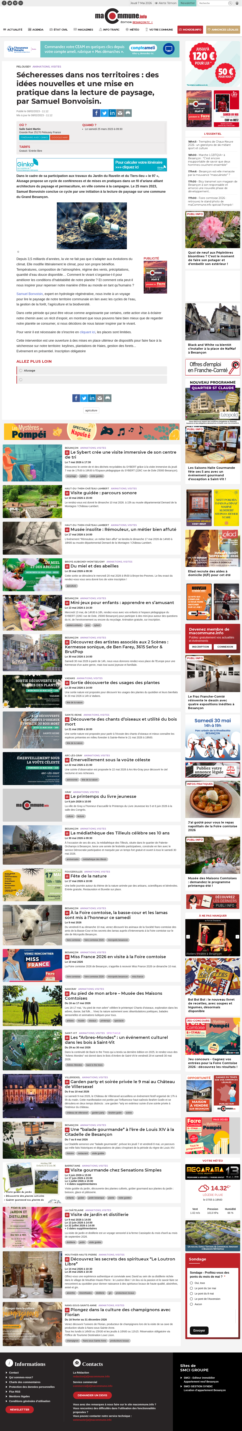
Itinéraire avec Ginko (34, 137)
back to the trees (94, 1065)
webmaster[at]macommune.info (92, 1419)
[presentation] (188, 937)
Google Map (60, 137)
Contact (14, 1372)
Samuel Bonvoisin (29, 294)
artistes (70, 1020)
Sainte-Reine (73, 714)
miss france (137, 976)
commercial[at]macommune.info (93, 1386)
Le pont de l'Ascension (207, 1298)
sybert (83, 476)
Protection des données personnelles (32, 1386)
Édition (126, 22)
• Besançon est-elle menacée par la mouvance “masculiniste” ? (211, 173)
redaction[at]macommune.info (91, 1376)
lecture (80, 816)
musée (81, 1020)
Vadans (70, 678)
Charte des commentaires (24, 1382)
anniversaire (73, 859)
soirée (129, 1112)
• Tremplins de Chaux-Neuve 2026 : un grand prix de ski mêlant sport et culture (210, 145)
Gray (68, 792)
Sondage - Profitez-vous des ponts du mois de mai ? (209, 1274)
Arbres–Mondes (74, 1065)
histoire (70, 1153)
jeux (88, 625)
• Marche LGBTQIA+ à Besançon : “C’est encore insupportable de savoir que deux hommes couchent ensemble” (209, 160)
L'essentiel (213, 133)
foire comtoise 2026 (94, 940)
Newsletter (19, 1409)
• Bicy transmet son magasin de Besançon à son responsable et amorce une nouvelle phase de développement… (212, 186)
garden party (98, 1112)
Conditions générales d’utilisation (29, 1401)
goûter (81, 1198)
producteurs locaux (125, 1293)
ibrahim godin (115, 1112)
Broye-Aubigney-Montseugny (85, 561)
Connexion (225, 646)
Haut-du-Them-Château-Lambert (87, 488)
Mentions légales (19, 1396)
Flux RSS (14, 1391)
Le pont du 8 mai (204, 1293)
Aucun (198, 1304)
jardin (82, 1242)
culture (70, 816)
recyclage (71, 476)
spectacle (119, 1020)
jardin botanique (96, 1198)
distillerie (71, 1242)
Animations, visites (47, 66)
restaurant (83, 1153)
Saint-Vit (71, 1033)
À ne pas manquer (213, 915)
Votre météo (213, 1160)
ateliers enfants (74, 625)
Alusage (27, 370)
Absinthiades (85, 1293)
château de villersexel (77, 1112)
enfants (70, 1198)
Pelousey (23, 66)
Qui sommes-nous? (21, 1377)
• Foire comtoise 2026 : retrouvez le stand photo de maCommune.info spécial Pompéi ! (210, 201)
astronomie (72, 779)
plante (111, 1198)
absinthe (71, 1293)
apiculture (71, 586)
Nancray (70, 989)
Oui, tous (200, 1282)
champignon (73, 1341)
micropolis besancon (118, 940)
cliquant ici (87, 332)
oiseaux (92, 1020)
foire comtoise (73, 940)
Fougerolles (73, 871)
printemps (105, 1020)
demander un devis (92, 1395)
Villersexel (72, 1077)
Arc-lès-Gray (73, 755)
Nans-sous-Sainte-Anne (81, 1305)
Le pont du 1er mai (205, 1288)
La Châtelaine (74, 1210)
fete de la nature (75, 702)
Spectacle (113, 1033)
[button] (230, 3)
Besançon (71, 448)
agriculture (91, 410)
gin (110, 1293)
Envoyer (199, 1330)
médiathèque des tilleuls (94, 859)
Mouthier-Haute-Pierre (81, 1254)
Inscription (200, 646)
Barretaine (72, 1165)
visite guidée (96, 476)
